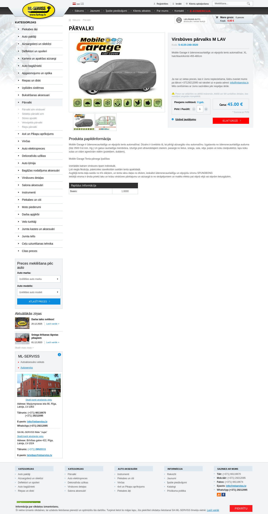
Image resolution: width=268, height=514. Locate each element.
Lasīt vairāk (213, 510)
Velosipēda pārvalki (32, 122)
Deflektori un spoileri (34, 51)
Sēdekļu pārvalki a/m (33, 114)
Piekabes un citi (31, 199)
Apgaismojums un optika (37, 73)
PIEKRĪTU (241, 508)
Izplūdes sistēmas (33, 87)
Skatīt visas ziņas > (24, 347)
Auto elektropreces (33, 148)
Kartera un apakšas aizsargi (39, 58)
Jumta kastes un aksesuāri (38, 229)
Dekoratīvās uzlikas (34, 155)
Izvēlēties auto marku (30, 279)
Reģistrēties (162, 4)
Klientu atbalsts (142, 10)
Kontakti (179, 10)
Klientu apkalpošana (199, 4)
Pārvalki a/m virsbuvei (33, 109)
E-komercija (200, 11)
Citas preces (29, 251)
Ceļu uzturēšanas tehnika (37, 243)
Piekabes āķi (29, 29)
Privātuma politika (176, 490)
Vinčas (26, 141)
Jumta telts (28, 236)
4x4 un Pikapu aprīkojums (38, 133)
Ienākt (179, 4)
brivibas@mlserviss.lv (39, 455)
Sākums (79, 10)
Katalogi (171, 486)
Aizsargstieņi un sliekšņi (36, 43)
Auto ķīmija (29, 163)
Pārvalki (87, 20)
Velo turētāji (29, 221)
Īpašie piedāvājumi (116, 10)
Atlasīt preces (38, 301)
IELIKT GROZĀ (230, 120)
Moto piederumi (31, 207)
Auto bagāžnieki (32, 65)
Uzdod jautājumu (185, 119)
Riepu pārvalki (29, 127)
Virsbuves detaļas (33, 177)
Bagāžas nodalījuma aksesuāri (41, 170)
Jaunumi (95, 10)
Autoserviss (27, 367)
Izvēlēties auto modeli (30, 292)
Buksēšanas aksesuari (36, 95)
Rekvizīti (171, 474)
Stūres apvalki (29, 118)
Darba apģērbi (30, 214)
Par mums (162, 10)
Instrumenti (29, 192)
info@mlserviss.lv (37, 421)
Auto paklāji (29, 36)
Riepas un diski (31, 80)
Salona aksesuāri (32, 185)
